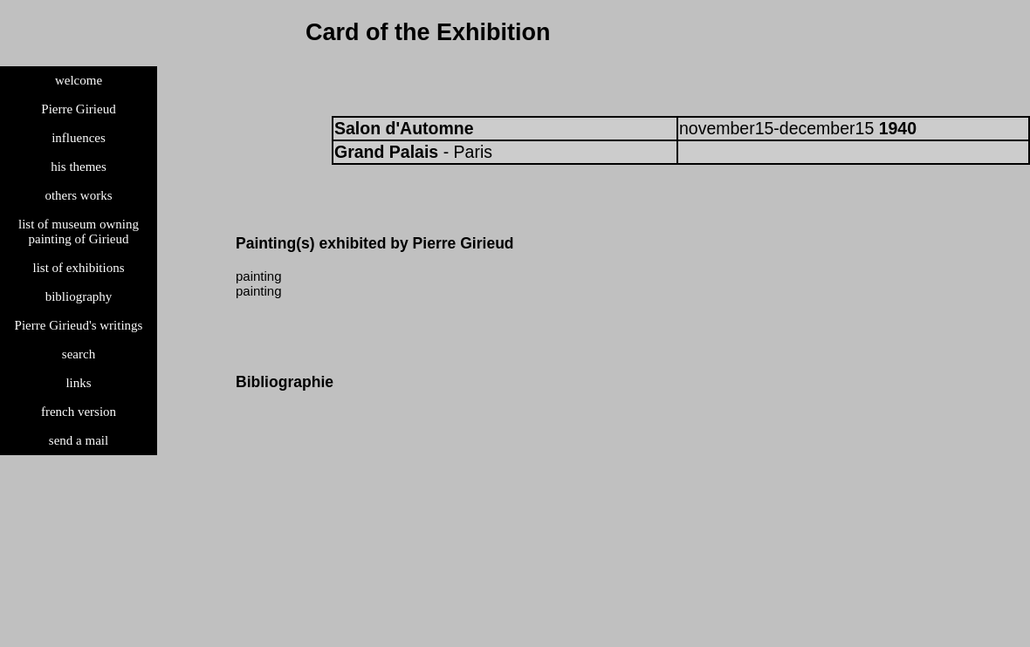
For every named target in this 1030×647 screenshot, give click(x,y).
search (78, 354)
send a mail (78, 440)
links (78, 383)
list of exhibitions (79, 268)
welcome (78, 80)
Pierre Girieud (78, 109)
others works (78, 195)
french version (78, 412)
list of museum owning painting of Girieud (78, 231)
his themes (78, 167)
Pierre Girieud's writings (79, 325)
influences (79, 138)
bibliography (79, 296)
